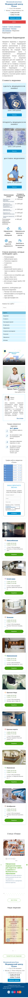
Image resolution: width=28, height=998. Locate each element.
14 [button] (12, 895)
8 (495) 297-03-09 (14, 12)
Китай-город (11, 579)
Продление (6, 315)
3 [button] (8, 893)
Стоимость (5, 318)
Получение (5, 334)
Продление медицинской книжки (8, 217)
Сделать (5, 312)
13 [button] (9, 895)
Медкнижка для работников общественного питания (8, 200)
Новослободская (12, 540)
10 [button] (24, 893)
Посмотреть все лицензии (14, 956)
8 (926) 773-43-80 (14, 14)
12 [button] (7, 895)
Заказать (14, 115)
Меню (14, 22)
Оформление (6, 328)
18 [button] (21, 895)
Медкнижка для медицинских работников (8, 213)
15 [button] (14, 895)
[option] (14, 863)
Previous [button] (1, 865)
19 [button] (23, 895)
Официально (6, 337)
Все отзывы (20, 418)
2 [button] (6, 893)
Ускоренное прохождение (9, 331)
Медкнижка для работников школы (7, 210)
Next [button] (27, 865)
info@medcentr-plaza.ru (15, 973)
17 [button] (18, 895)
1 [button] (4, 893)
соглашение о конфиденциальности (12, 506)
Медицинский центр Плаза (14, 2)
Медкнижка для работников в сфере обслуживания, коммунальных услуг (7, 205)
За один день (6, 325)
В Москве (5, 340)
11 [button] (5, 895)
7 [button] (17, 893)
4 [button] (10, 893)
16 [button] (16, 895)
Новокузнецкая (12, 656)
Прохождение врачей (8, 322)
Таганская (10, 617)
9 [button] (22, 893)
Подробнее (14, 554)
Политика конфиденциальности (18, 988)
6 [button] (15, 893)
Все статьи (14, 900)
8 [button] (19, 893)
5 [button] (13, 893)
